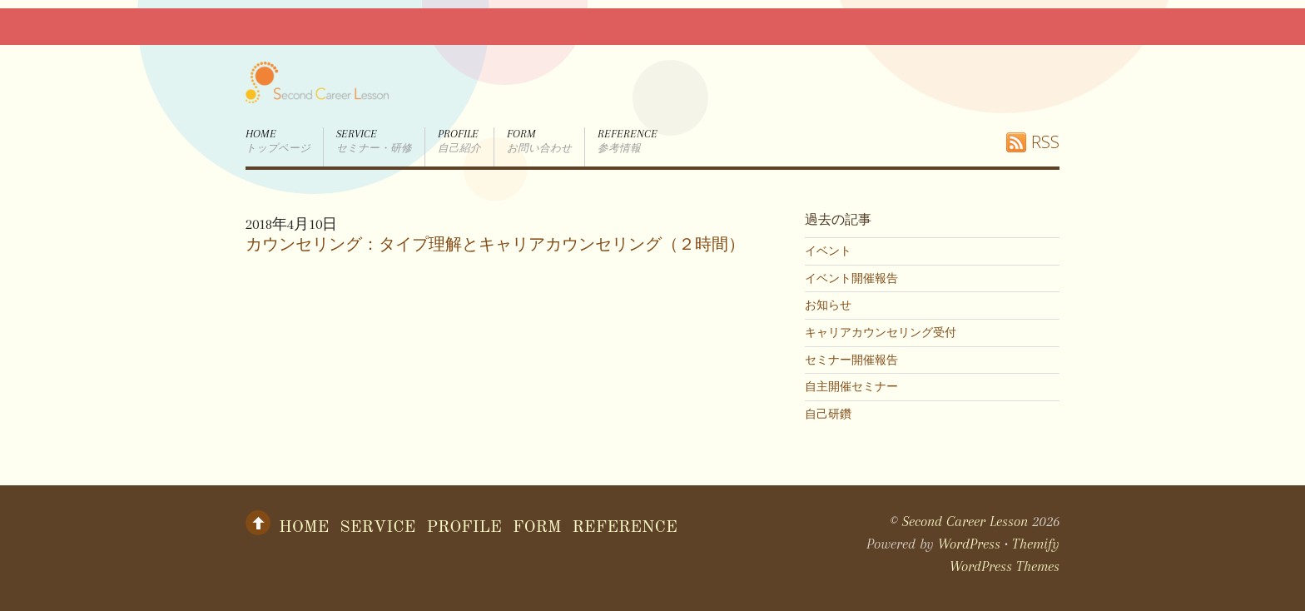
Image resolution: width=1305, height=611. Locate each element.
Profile (459, 141)
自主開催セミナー (851, 386)
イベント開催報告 (851, 278)
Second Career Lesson (965, 521)
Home (278, 141)
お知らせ (828, 304)
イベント (828, 250)
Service (374, 141)
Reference (627, 141)
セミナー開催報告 (851, 359)
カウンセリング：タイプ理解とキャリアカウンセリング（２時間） (495, 245)
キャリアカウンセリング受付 (880, 332)
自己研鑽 (828, 413)
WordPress (969, 543)
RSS (1045, 142)
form (539, 141)
